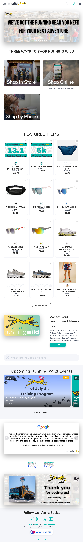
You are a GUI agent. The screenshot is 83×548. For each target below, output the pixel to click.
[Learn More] (41, 494)
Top (42, 544)
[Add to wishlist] (25, 141)
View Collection (41, 305)
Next (76, 26)
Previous (7, 26)
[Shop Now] (41, 26)
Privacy (36, 530)
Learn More (58, 345)
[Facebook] (32, 525)
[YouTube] (51, 525)
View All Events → (41, 418)
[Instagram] (38, 525)
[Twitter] (45, 525)
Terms (29, 530)
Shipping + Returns (48, 530)
